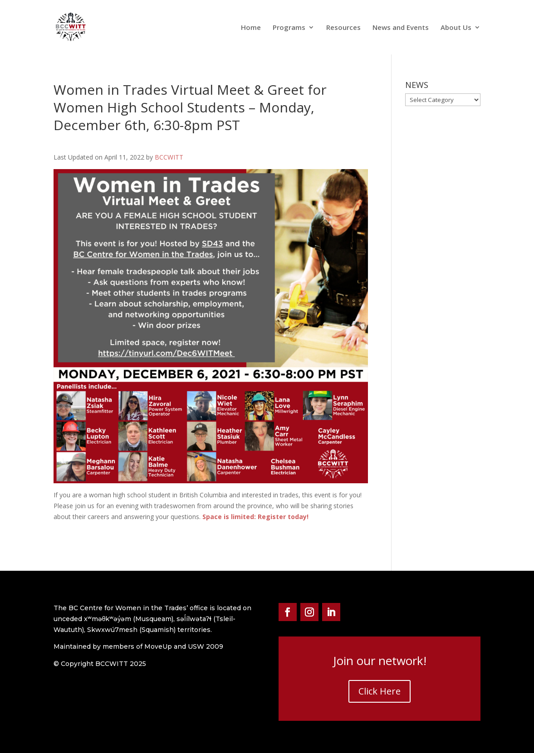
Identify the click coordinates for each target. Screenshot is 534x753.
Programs (289, 28)
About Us (456, 28)
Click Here (379, 691)
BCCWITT (169, 157)
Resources (343, 28)
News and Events (400, 28)
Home (251, 28)
